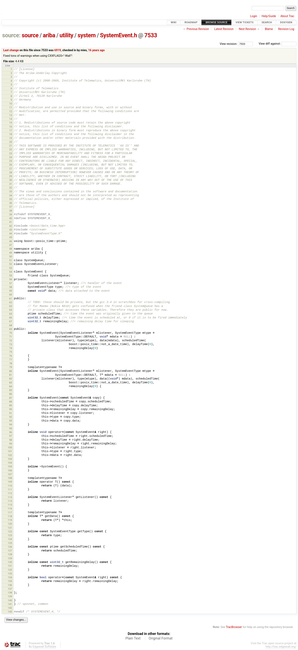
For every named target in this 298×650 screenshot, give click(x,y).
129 (10, 558)
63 (10, 306)
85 (10, 390)
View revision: (228, 43)
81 (10, 374)
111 (10, 489)
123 (10, 535)
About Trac (287, 16)
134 (10, 577)
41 (10, 222)
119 (10, 520)
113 (10, 497)
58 (10, 287)
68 (10, 325)
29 (10, 176)
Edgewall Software (44, 646)
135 (10, 581)
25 (10, 160)
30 (10, 179)
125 (10, 543)
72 (10, 340)
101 (10, 451)
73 (10, 344)
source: (11, 35)
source (30, 35)
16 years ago (96, 50)
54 (10, 271)
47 (10, 245)
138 (10, 592)
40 (10, 218)
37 (10, 206)
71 (10, 336)
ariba (49, 35)
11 (10, 107)
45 (10, 237)
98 (10, 439)
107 (10, 474)
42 (10, 225)
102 (10, 455)
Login (253, 16)
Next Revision (247, 29)
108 (10, 477)
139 (10, 596)
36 (10, 202)
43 (10, 229)
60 (10, 294)
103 (10, 458)
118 (10, 516)
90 (10, 409)
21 (10, 145)
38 (10, 210)
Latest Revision (224, 29)
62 (10, 302)
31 (10, 183)
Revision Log (286, 29)
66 (10, 317)
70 (10, 332)
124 (10, 539)
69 (10, 329)
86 (10, 393)
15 (10, 122)
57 (10, 283)
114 (10, 500)
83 (10, 382)
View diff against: (277, 43)
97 (10, 435)
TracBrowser (234, 627)
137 (10, 588)
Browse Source (216, 22)
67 (10, 321)
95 (10, 428)
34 (10, 195)
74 (10, 348)
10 (10, 103)
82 (10, 378)
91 (10, 413)
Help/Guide (269, 16)
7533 (150, 35)
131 (10, 565)
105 (10, 466)
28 (10, 172)
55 (10, 275)
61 (10, 298)
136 (10, 585)
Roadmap (191, 22)
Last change (11, 50)
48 (10, 248)
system (87, 35)
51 (10, 260)
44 (10, 233)
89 (10, 405)
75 (10, 351)
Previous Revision (198, 29)
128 (10, 554)
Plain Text (132, 638)
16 (10, 126)
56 (10, 279)
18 (10, 134)
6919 (57, 50)
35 (10, 199)
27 (10, 168)
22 (10, 149)
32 (10, 187)
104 (10, 462)
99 (10, 443)
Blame (269, 29)
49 (10, 252)
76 (10, 355)
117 (10, 512)
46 (10, 241)
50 (10, 256)
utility (66, 35)
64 (10, 309)
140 (10, 600)
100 (10, 447)
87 (10, 397)
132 (10, 569)
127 (10, 550)
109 (10, 481)
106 (10, 470)
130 (10, 562)
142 (10, 607)
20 (10, 141)
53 (10, 268)
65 (10, 313)
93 (10, 420)
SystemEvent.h (118, 35)
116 (10, 508)
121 (10, 527)
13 (10, 115)
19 (10, 138)
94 (10, 424)
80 (10, 371)
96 (10, 432)
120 (10, 523)
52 (10, 264)
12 (10, 111)
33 (10, 191)
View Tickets (244, 22)
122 (10, 531)
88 (10, 401)
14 (10, 118)
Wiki (174, 22)
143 (10, 611)
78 (10, 363)
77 (10, 359)
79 (10, 367)
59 (10, 290)
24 (10, 157)
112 (10, 493)
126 (10, 546)
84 (10, 386)
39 (10, 214)
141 (10, 604)
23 (10, 153)
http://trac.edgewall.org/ (280, 646)
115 (10, 504)
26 (10, 164)
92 (10, 416)
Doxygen (286, 22)
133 (10, 573)
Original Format (161, 638)
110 (10, 485)
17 (10, 130)
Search (266, 22)
